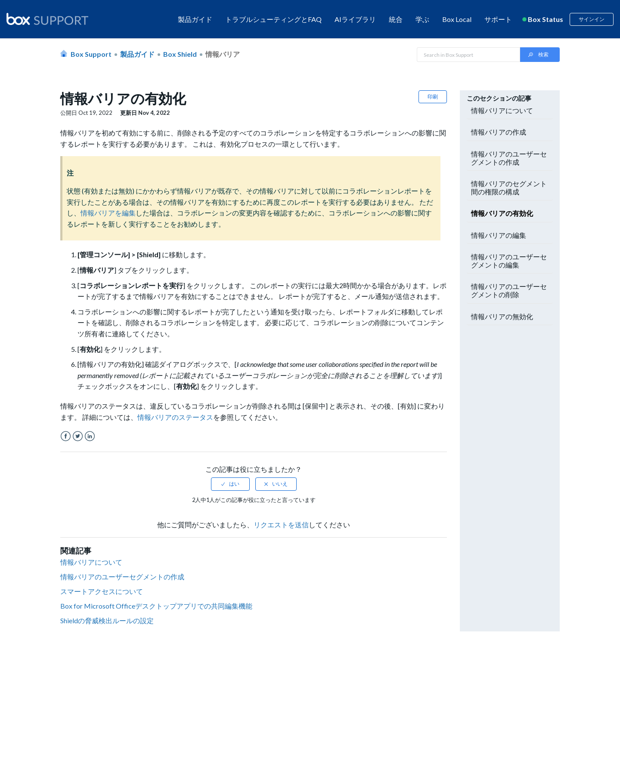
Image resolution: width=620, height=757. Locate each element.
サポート (498, 19)
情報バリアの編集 (498, 235)
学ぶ (422, 19)
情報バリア (222, 54)
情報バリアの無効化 (502, 316)
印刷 (433, 96)
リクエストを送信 (281, 524)
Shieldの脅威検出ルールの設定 (107, 620)
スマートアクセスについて (101, 591)
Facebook (65, 436)
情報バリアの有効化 (502, 213)
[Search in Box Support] (468, 54)
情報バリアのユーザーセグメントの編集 (509, 260)
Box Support (91, 54)
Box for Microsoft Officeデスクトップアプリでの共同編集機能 (156, 606)
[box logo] (47, 19)
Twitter (77, 436)
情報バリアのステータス (175, 417)
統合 (396, 19)
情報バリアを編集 (108, 213)
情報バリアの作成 (498, 132)
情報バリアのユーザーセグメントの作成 (122, 576)
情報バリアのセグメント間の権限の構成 (509, 187)
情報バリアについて (91, 562)
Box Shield (180, 54)
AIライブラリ (355, 19)
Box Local (456, 19)
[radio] (230, 483)
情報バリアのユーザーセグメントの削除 (509, 290)
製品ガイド (195, 19)
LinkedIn (89, 436)
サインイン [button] (591, 19)
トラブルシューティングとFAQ (273, 19)
